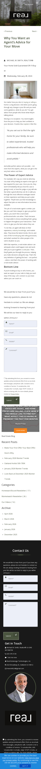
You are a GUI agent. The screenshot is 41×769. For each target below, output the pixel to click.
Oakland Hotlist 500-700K (14, 463)
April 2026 (8, 514)
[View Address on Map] (20, 665)
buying (26, 102)
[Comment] (20, 359)
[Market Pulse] (20, 419)
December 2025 (10, 534)
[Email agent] (11, 4)
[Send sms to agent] (6, 4)
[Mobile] (20, 341)
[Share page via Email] (15, 4)
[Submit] (11, 636)
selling (33, 102)
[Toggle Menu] (37, 3)
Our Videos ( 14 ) (8, 502)
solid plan (26, 250)
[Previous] (8, 31)
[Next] (34, 31)
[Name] (20, 323)
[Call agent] (2, 4)
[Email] (20, 332)
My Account (28, 4)
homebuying (16, 236)
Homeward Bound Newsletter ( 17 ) (16, 490)
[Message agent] (20, 657)
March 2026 (9, 519)
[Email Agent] (20, 668)
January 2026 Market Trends (16, 468)
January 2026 (9, 529)
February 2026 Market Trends (16, 458)
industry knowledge (19, 230)
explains (26, 124)
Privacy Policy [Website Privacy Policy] (15, 394)
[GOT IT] (25, 766)
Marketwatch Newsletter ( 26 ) (14, 496)
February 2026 (10, 524)
